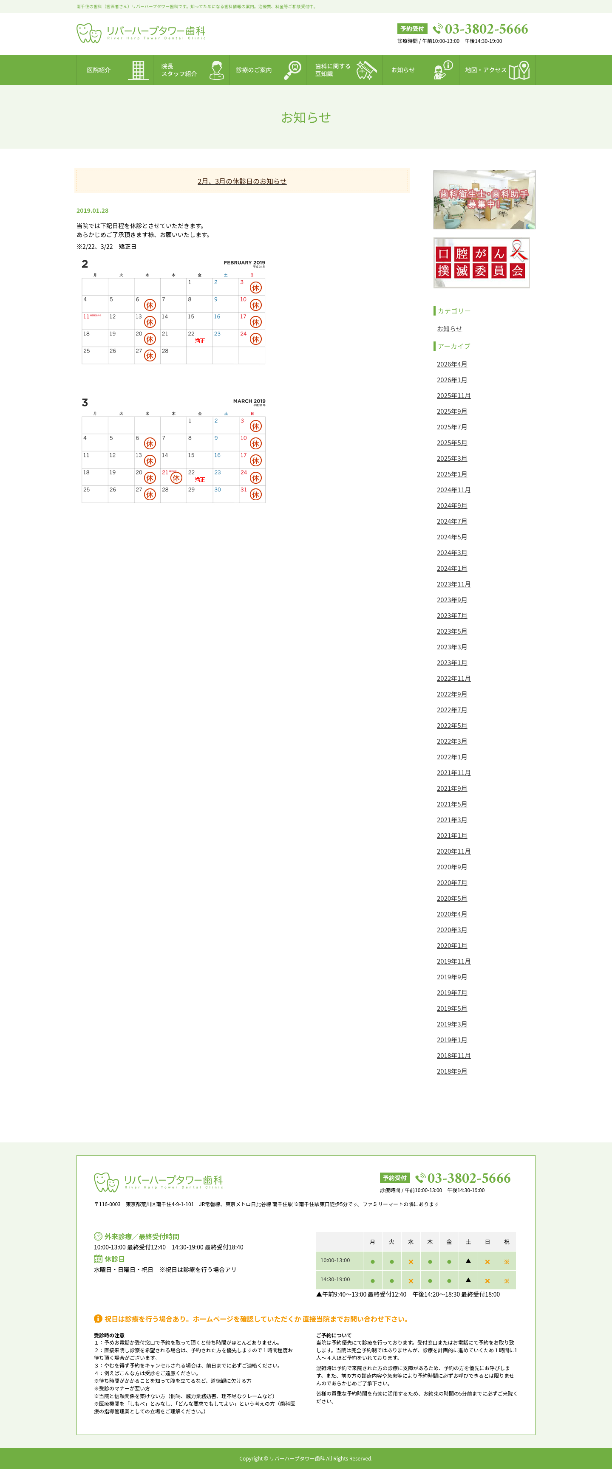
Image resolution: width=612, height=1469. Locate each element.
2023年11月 (454, 583)
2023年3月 (452, 646)
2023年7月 (452, 615)
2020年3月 (452, 929)
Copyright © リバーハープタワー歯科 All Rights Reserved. (306, 1458)
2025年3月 (452, 458)
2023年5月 (452, 630)
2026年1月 (452, 379)
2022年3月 (452, 740)
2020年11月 (454, 850)
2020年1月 (452, 945)
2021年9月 (452, 788)
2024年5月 (452, 536)
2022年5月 (452, 725)
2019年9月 (452, 976)
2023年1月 (452, 662)
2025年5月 (452, 442)
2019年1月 (452, 1039)
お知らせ (449, 328)
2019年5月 (452, 1008)
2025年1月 (452, 473)
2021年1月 (452, 835)
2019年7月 (452, 992)
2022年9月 (452, 693)
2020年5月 (452, 898)
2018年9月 (452, 1070)
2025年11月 (454, 395)
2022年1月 (452, 756)
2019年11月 (454, 960)
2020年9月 (452, 866)
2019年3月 (452, 1023)
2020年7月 (452, 882)
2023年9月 (452, 599)
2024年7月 (452, 520)
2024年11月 (454, 489)
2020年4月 (452, 913)
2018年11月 (454, 1055)
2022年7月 (452, 709)
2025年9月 (452, 410)
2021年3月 (452, 819)
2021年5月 (452, 803)
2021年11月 (454, 772)
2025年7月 (452, 426)
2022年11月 (454, 678)
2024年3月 (452, 552)
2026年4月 (452, 363)
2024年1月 (452, 568)
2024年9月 (452, 505)
